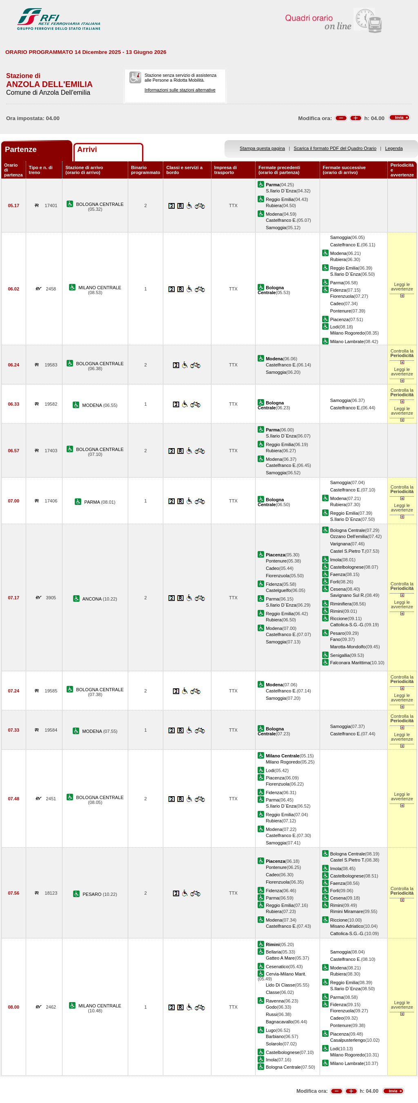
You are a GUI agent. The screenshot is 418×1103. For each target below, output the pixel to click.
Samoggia (276, 227)
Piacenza (339, 319)
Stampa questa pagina (262, 148)
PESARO (92, 894)
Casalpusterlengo (347, 1040)
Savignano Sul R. (347, 595)
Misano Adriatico (346, 926)
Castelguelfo (278, 590)
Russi (271, 1014)
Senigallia (340, 655)
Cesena (338, 589)
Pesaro (337, 633)
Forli (334, 581)
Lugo (271, 1030)
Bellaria (273, 951)
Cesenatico (277, 966)
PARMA (92, 502)
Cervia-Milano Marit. (286, 973)
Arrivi (87, 149)
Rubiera (274, 205)
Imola (335, 559)
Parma (337, 282)
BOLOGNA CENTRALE (99, 204)
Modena (274, 214)
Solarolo (274, 1043)
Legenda (394, 148)
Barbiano (275, 1036)
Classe (273, 992)
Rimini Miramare (346, 911)
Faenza (337, 574)
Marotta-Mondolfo (348, 646)
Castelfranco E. (281, 220)
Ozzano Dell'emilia (348, 536)
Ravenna (275, 1000)
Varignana (340, 543)
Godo (271, 1007)
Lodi (334, 326)
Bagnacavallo (279, 1021)
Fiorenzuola (342, 296)
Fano (335, 639)
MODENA (92, 405)
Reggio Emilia (279, 199)
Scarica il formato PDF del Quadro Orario (335, 148)
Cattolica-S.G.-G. (347, 624)
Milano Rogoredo (347, 332)
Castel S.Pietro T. (347, 551)
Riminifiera (340, 603)
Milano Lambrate (347, 341)
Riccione (338, 618)
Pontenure (340, 310)
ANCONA (92, 598)
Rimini (336, 611)
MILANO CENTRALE (99, 287)
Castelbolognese (347, 567)
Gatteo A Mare (280, 958)
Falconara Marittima (350, 662)
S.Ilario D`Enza (281, 190)
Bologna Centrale (347, 530)
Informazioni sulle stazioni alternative (180, 89)
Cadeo (337, 303)
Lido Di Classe (280, 984)
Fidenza (338, 290)
